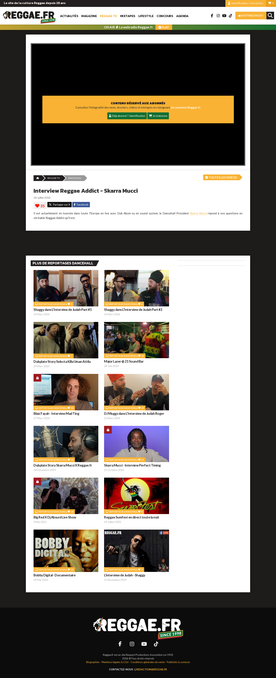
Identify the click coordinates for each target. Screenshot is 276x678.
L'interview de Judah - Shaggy (124, 575)
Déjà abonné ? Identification (127, 115)
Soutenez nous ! (251, 15)
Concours (165, 16)
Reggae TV (108, 16)
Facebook (81, 204)
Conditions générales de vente (148, 662)
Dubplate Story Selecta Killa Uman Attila (62, 362)
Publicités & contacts (178, 662)
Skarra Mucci (198, 213)
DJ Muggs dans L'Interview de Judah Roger (134, 413)
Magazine (89, 16)
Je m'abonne (158, 115)
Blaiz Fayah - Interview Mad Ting (56, 413)
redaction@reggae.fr (151, 669)
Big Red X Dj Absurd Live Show (55, 517)
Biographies (92, 662)
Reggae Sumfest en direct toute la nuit (131, 517)
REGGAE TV (54, 178)
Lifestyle (146, 16)
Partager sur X (59, 204)
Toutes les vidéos (221, 177)
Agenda (182, 16)
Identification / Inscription (245, 3)
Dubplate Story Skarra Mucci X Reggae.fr (63, 465)
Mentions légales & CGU (115, 662)
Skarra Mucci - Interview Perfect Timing (132, 465)
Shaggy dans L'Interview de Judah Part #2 (133, 310)
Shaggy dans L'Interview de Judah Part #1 (63, 310)
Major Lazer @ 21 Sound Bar (124, 361)
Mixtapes (127, 16)
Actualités (69, 16)
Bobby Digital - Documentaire (55, 575)
